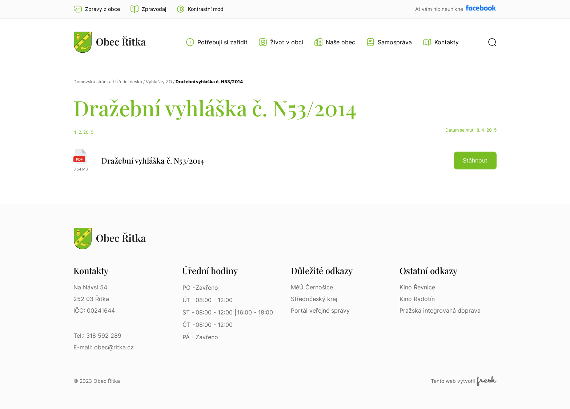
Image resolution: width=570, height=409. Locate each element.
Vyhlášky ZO (159, 81)
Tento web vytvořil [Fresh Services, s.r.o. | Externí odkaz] (464, 381)
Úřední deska (128, 81)
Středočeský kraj (314, 298)
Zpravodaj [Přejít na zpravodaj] (148, 9)
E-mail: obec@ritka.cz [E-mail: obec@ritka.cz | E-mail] (103, 347)
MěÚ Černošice (312, 287)
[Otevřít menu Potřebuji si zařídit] (217, 42)
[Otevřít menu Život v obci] (280, 42)
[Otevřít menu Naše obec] (334, 42)
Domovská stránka (92, 81)
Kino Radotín (417, 298)
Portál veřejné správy (320, 310)
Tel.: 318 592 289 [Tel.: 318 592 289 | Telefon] (97, 335)
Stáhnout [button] (475, 160)
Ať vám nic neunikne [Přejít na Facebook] (440, 9)
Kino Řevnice (417, 287)
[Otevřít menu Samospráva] (389, 42)
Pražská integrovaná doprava (440, 310)
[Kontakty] (441, 42)
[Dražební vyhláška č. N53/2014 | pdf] (285, 160)
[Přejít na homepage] (109, 42)
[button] (200, 9)
